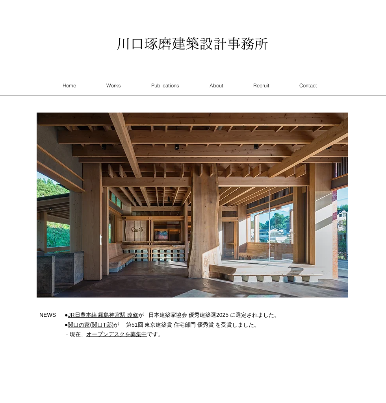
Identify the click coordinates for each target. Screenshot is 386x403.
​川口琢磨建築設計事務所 (192, 43)
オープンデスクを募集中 (116, 334)
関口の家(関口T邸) (90, 325)
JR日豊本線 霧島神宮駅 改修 (103, 315)
